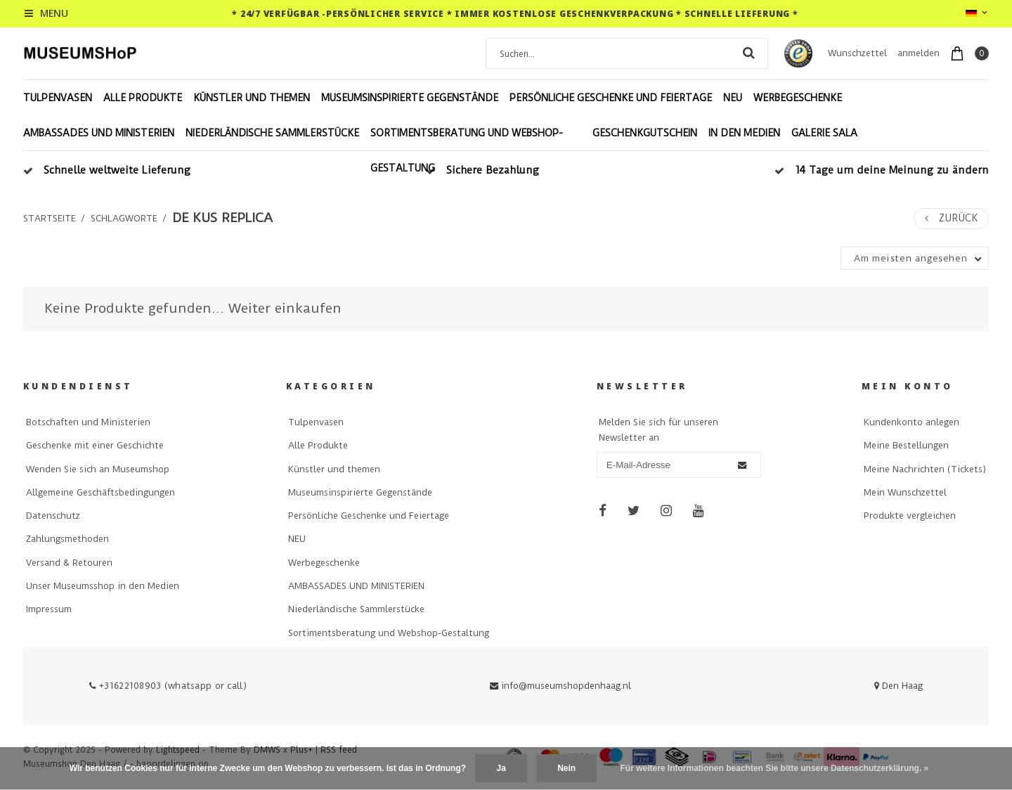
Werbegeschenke (797, 97)
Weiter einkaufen (285, 308)
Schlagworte (124, 218)
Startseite (49, 218)
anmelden (918, 53)
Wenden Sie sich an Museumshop (97, 469)
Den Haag (898, 685)
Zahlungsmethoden (67, 538)
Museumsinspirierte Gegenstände (409, 97)
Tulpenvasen (57, 97)
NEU (732, 97)
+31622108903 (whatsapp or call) (168, 685)
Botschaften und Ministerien (88, 422)
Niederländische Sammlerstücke (272, 132)
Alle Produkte (142, 97)
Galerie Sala (824, 132)
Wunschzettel (857, 53)
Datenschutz (53, 515)
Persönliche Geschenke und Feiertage (611, 97)
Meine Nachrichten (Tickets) (925, 469)
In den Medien (744, 132)
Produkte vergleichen (910, 515)
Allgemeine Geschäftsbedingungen (100, 492)
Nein (566, 768)
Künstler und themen (251, 97)
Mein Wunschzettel (905, 492)
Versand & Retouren (69, 562)
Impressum (49, 609)
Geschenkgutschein (644, 132)
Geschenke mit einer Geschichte (95, 445)
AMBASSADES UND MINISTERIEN (98, 132)
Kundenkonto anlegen (911, 422)
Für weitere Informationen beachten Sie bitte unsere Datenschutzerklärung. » (775, 768)
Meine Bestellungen (906, 445)
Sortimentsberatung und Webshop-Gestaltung (466, 150)
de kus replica (222, 218)
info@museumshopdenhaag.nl (560, 685)
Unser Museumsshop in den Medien (102, 586)
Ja (500, 768)
